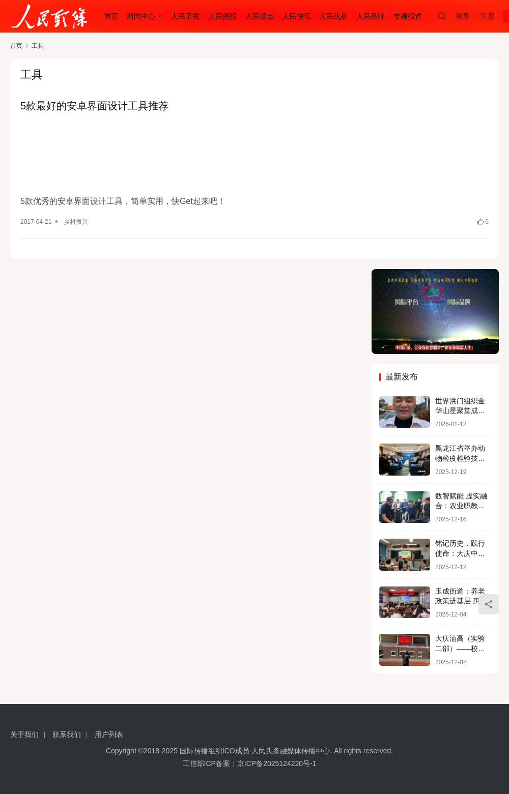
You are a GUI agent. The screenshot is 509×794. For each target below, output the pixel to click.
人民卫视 (185, 16)
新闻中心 (141, 16)
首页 (111, 16)
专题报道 (407, 16)
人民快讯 (296, 16)
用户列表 (109, 734)
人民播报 (222, 16)
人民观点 (259, 16)
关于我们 (24, 734)
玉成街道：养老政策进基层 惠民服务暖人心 (461, 601)
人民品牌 (370, 16)
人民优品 (333, 16)
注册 (487, 16)
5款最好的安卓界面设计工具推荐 (94, 105)
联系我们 (66, 734)
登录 (463, 16)
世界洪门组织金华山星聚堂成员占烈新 (460, 411)
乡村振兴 (76, 221)
